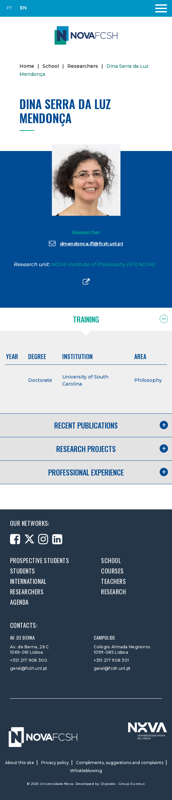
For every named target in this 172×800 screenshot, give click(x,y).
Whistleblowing (86, 770)
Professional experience (86, 472)
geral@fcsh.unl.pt (28, 668)
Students (22, 570)
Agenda (19, 602)
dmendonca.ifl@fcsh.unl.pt (86, 243)
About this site (19, 762)
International (28, 581)
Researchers (82, 66)
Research (113, 591)
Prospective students (39, 560)
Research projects (86, 448)
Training (86, 319)
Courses (112, 570)
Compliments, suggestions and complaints (119, 762)
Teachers (113, 581)
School (50, 66)
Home (26, 66)
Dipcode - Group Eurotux (123, 784)
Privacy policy (55, 762)
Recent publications (86, 425)
